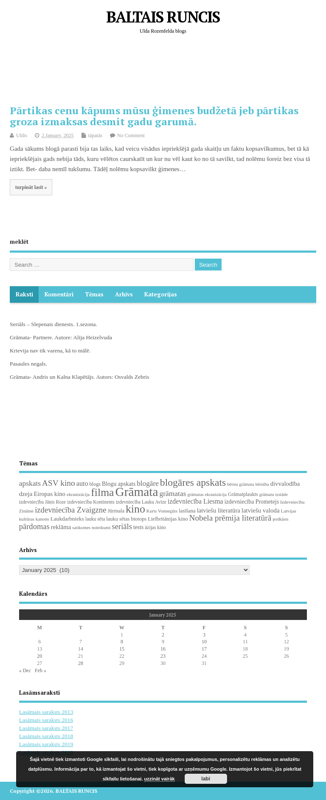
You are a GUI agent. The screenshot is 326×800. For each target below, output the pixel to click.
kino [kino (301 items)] (135, 509)
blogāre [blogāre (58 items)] (148, 483)
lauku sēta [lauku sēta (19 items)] (95, 518)
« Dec (25, 670)
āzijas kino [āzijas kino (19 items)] (155, 527)
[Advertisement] (164, 76)
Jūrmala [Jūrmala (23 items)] (115, 511)
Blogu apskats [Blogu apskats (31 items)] (118, 483)
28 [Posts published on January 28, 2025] (80, 663)
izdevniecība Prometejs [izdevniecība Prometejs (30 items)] (252, 502)
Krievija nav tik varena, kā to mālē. (50, 350)
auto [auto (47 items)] (82, 483)
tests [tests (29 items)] (138, 527)
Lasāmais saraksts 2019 (46, 744)
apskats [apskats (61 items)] (30, 483)
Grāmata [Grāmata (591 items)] (136, 492)
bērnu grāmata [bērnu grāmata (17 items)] (240, 484)
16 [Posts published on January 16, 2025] (163, 649)
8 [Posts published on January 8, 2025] (122, 642)
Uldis (21, 135)
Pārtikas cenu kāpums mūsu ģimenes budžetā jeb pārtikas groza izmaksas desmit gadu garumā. (154, 116)
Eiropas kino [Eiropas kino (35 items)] (49, 493)
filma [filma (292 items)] (102, 492)
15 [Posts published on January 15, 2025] (121, 649)
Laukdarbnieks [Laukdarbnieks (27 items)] (67, 518)
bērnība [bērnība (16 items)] (262, 484)
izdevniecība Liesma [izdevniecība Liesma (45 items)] (195, 501)
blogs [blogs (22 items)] (95, 484)
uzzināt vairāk (159, 778)
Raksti (24, 294)
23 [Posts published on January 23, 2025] (163, 656)
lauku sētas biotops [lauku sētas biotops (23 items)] (126, 519)
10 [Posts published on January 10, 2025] (204, 642)
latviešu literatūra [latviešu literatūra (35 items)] (218, 510)
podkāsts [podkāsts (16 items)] (280, 519)
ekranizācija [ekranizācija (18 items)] (78, 494)
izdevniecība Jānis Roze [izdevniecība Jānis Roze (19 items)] (42, 501)
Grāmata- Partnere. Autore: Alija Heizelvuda (61, 337)
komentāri (59, 294)
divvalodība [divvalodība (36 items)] (285, 483)
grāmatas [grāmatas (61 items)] (173, 493)
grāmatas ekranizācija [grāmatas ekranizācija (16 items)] (207, 494)
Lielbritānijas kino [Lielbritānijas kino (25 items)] (168, 519)
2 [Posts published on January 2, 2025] (163, 635)
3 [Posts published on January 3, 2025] (204, 635)
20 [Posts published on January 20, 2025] (39, 656)
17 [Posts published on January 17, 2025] (204, 649)
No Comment (131, 135)
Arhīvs (124, 294)
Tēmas (94, 294)
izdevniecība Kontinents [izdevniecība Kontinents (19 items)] (90, 501)
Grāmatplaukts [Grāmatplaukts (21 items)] (243, 494)
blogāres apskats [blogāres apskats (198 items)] (193, 482)
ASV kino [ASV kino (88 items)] (58, 483)
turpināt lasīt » (31, 187)
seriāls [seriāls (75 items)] (122, 526)
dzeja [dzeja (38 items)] (26, 493)
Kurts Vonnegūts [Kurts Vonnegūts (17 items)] (161, 510)
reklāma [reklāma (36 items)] (61, 527)
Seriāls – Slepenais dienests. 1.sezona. (53, 324)
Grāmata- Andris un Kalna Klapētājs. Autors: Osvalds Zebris (79, 377)
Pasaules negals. (28, 364)
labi (205, 779)
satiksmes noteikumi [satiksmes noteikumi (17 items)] (91, 527)
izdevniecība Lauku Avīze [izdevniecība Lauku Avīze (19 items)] (141, 501)
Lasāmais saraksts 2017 (46, 728)
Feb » (40, 670)
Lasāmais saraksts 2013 (46, 712)
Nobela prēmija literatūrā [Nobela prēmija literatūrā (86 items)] (230, 517)
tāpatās (95, 135)
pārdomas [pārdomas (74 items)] (34, 526)
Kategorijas (160, 294)
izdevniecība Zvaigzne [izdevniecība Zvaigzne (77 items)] (70, 509)
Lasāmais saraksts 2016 (46, 720)
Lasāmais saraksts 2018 (46, 736)
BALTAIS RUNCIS (162, 17)
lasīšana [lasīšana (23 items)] (187, 511)
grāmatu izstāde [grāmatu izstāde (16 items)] (273, 494)
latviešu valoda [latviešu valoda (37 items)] (261, 510)
